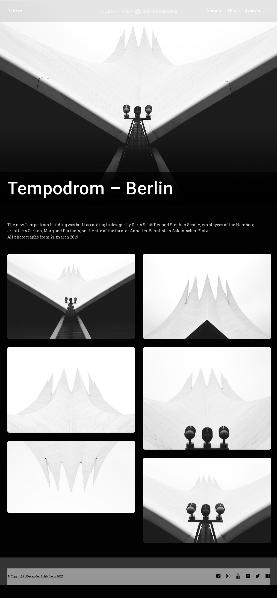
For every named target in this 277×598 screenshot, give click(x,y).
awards (252, 11)
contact (213, 11)
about (233, 11)
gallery (14, 11)
